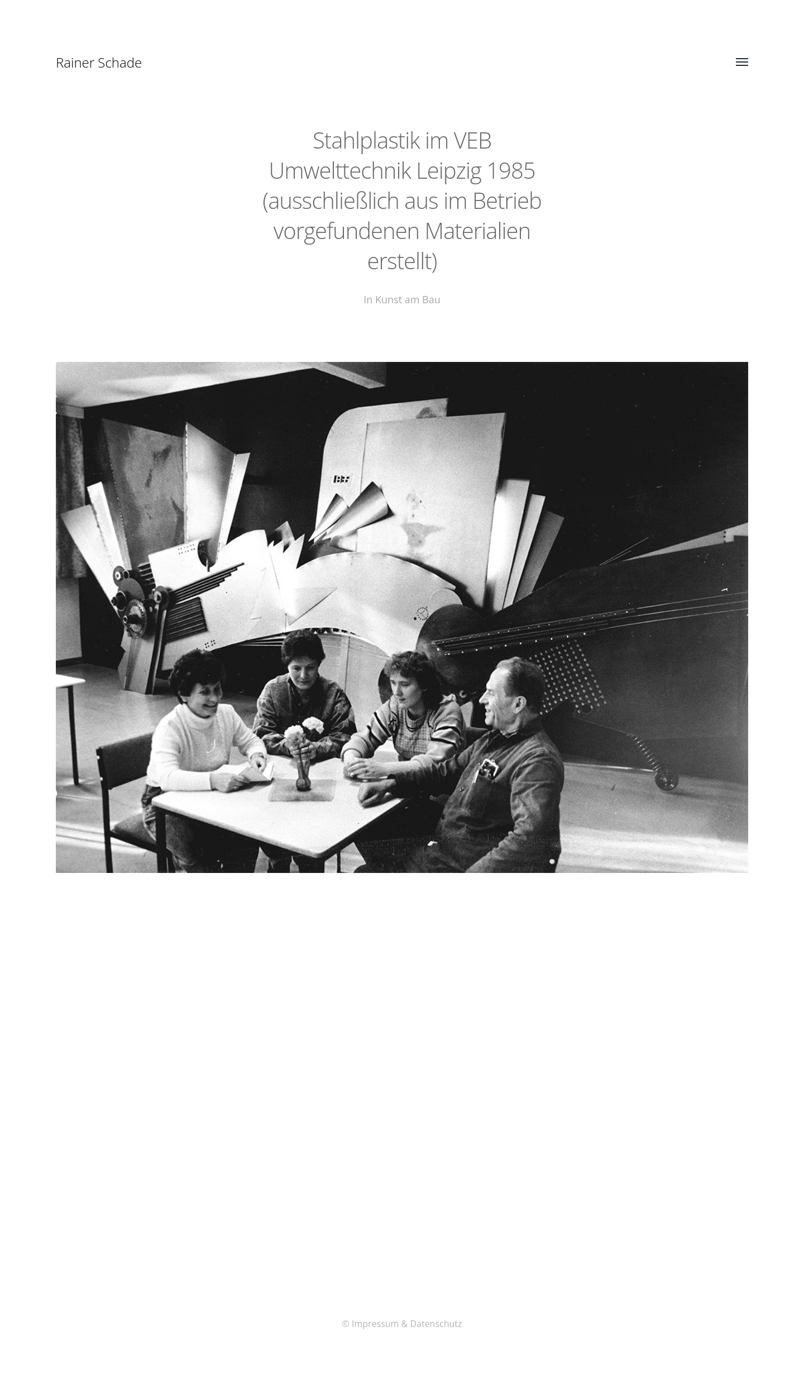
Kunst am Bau (408, 299)
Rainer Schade (99, 62)
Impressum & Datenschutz (407, 1324)
